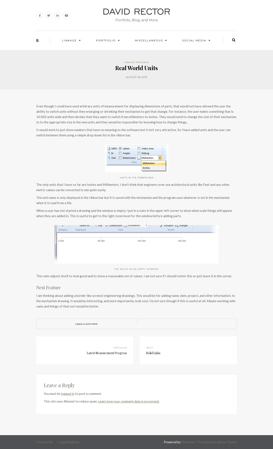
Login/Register (69, 442)
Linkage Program (136, 62)
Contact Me (44, 442)
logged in (67, 394)
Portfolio (106, 40)
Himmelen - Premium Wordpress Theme (209, 442)
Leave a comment (87, 323)
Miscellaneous (149, 40)
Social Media (194, 40)
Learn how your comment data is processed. (128, 401)
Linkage (69, 40)
